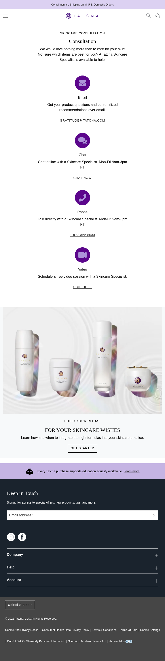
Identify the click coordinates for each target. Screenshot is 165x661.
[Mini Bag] (157, 16)
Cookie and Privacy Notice (21, 630)
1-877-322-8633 (82, 235)
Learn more (132, 471)
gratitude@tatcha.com (82, 120)
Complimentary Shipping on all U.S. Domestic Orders (82, 4)
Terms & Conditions (104, 630)
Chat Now (82, 178)
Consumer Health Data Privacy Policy (65, 630)
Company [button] (82, 555)
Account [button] (82, 580)
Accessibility (120, 641)
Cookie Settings (150, 630)
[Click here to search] (148, 16)
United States (18, 605)
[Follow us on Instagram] (11, 537)
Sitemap (73, 641)
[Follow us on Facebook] (22, 537)
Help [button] (82, 568)
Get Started (82, 448)
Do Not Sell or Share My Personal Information (36, 641)
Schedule (82, 287)
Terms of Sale (128, 630)
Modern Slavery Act (93, 641)
